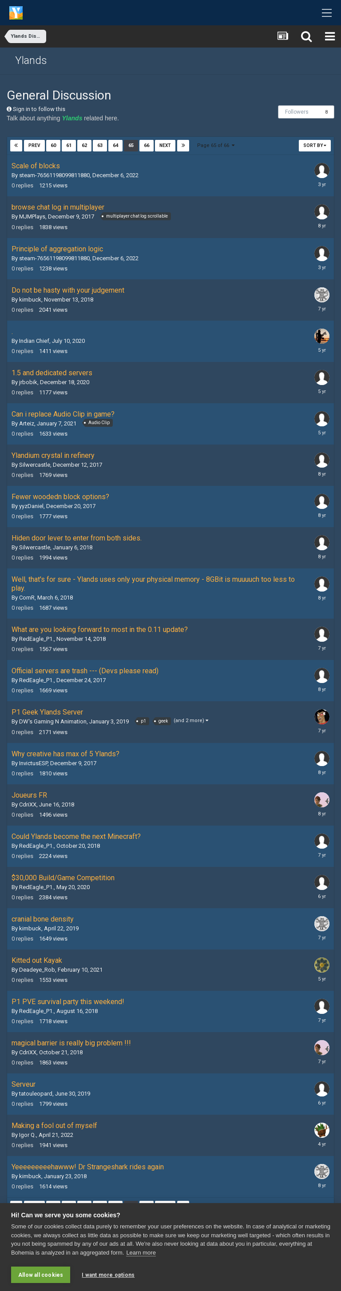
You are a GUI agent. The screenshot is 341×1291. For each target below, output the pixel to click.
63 (100, 145)
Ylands (31, 60)
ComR (27, 597)
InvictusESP (33, 763)
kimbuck (30, 299)
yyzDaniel (31, 506)
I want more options (108, 1275)
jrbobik (28, 382)
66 (146, 145)
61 (68, 145)
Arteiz (26, 423)
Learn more (140, 1253)
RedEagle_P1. (36, 639)
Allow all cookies (40, 1275)
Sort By (314, 145)
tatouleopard (35, 1093)
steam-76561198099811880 (54, 175)
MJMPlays (32, 216)
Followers (297, 112)
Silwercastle (34, 464)
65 (131, 145)
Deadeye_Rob (37, 969)
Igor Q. (27, 1135)
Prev (34, 145)
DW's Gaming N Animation (53, 721)
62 (84, 145)
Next (165, 145)
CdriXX (27, 804)
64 (115, 145)
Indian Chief (34, 341)
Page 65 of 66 (215, 145)
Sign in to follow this (39, 109)
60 (53, 145)
